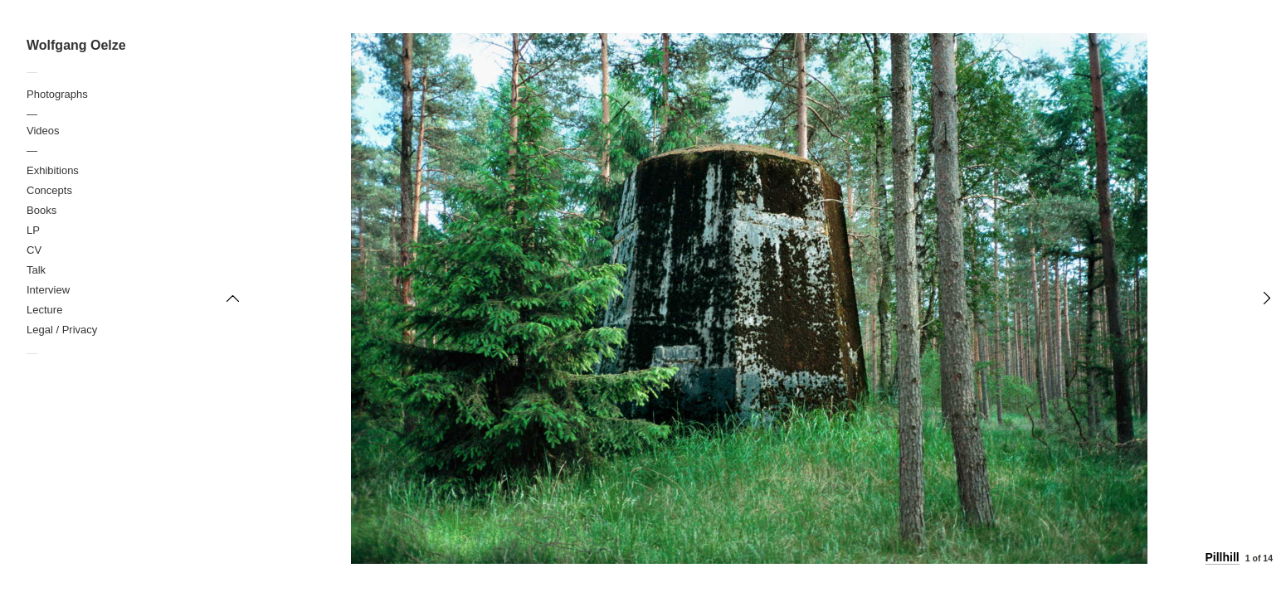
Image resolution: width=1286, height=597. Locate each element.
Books (41, 210)
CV (34, 250)
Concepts (49, 190)
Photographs (57, 94)
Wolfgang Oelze (76, 45)
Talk (36, 270)
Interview (48, 290)
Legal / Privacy (62, 329)
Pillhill (1223, 557)
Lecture (44, 309)
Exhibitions (53, 170)
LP (33, 230)
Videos (43, 130)
